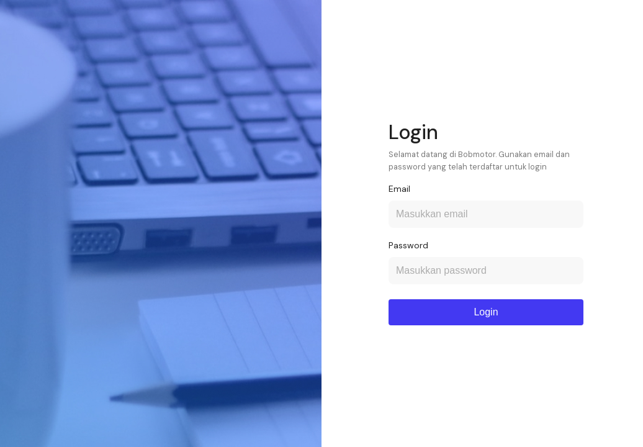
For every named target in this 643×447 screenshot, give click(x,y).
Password (408, 245)
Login (486, 312)
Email (399, 188)
